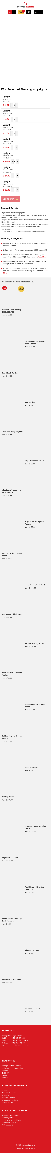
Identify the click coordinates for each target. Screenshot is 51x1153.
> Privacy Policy (8, 1118)
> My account (7, 1125)
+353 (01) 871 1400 (18, 1038)
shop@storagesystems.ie (12, 1036)
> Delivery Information (10, 1115)
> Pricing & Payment (10, 1122)
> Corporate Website (10, 1100)
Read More (42, 257)
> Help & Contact (8, 1098)
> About (5, 1090)
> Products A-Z (8, 1103)
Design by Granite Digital (25, 1148)
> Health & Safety (9, 1093)
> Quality (5, 1095)
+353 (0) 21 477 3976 (19, 1040)
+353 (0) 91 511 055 (18, 1043)
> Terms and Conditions (11, 1120)
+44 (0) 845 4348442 (20, 1045)
